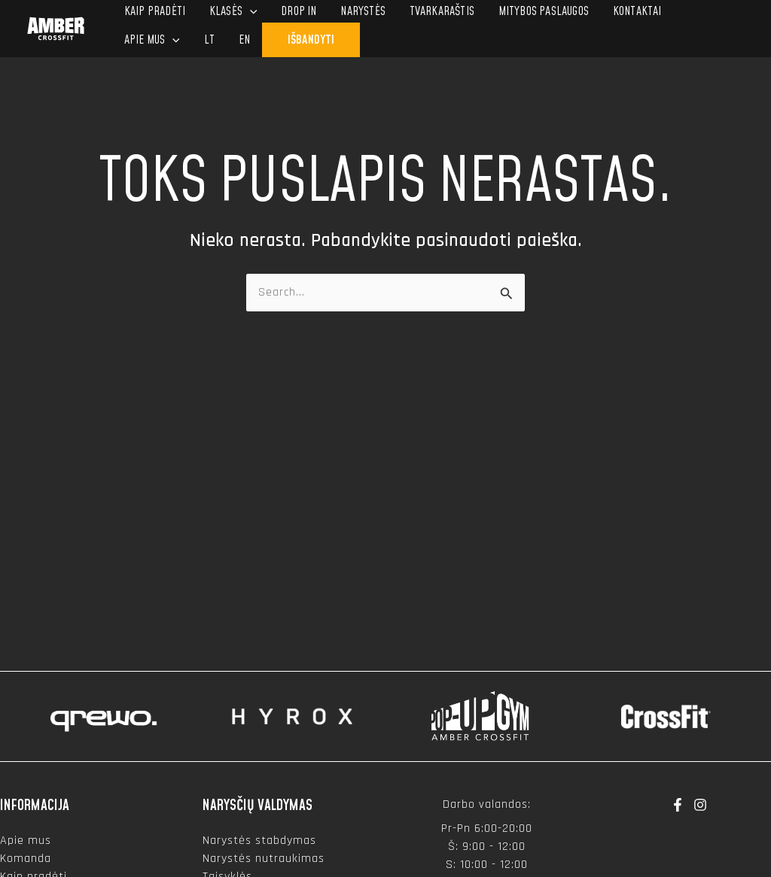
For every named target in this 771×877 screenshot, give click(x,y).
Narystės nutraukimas (264, 858)
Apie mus (25, 840)
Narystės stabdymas (259, 840)
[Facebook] (677, 805)
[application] (250, 11)
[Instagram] (700, 805)
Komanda (25, 858)
